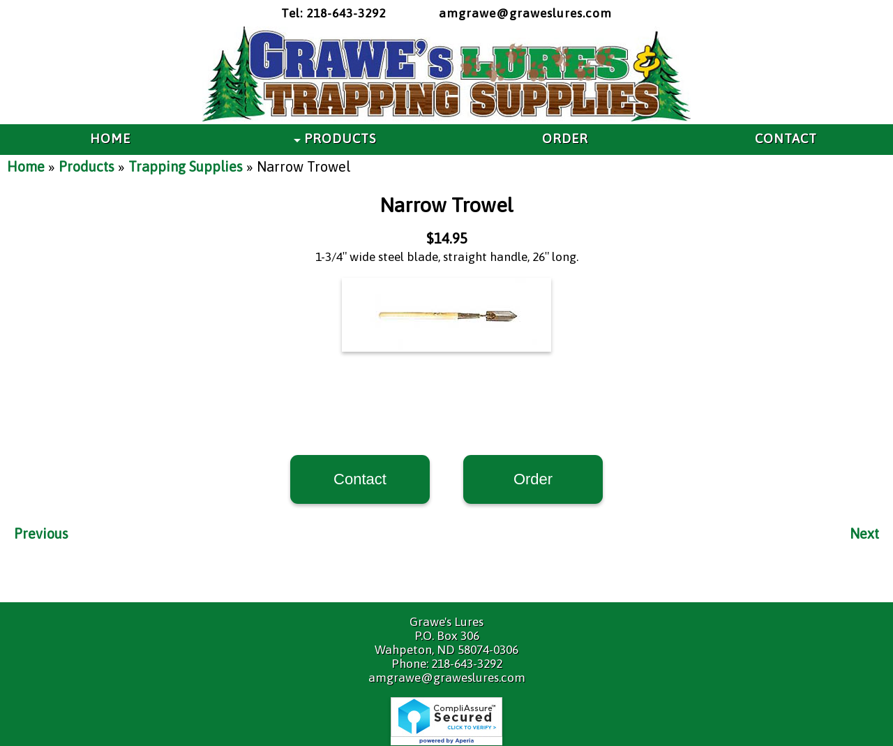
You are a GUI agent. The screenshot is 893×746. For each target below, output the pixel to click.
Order (533, 479)
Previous (41, 533)
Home (26, 166)
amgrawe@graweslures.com (525, 13)
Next (864, 533)
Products (86, 166)
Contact (360, 479)
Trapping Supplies (185, 166)
